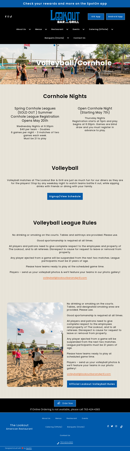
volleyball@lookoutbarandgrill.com (65, 277)
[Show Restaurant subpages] (67, 29)
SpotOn (29, 448)
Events (86, 418)
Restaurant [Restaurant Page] (57, 29)
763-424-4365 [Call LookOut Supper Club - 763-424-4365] (66, 442)
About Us (47, 418)
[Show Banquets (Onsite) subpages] (68, 38)
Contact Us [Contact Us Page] (79, 38)
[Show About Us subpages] (29, 29)
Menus (59, 418)
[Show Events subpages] (83, 29)
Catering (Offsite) (54, 426)
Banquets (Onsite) (76, 426)
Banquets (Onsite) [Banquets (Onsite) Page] (54, 38)
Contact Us (66, 435)
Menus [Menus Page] (38, 29)
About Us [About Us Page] (21, 29)
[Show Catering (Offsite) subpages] (112, 29)
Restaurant (72, 418)
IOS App (96, 16)
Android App (115, 16)
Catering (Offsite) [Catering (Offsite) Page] (98, 29)
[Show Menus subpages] (46, 29)
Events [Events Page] (76, 29)
